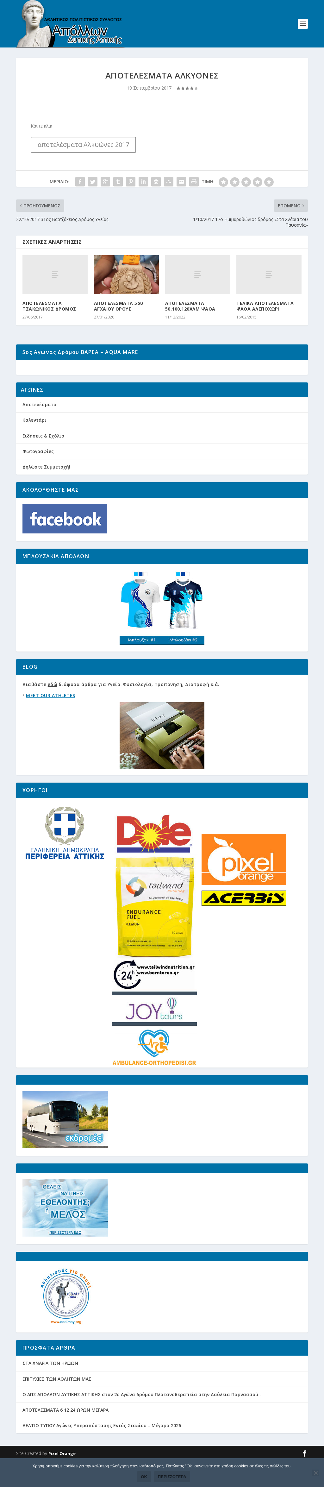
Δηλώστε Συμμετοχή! (46, 493)
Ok (144, 1476)
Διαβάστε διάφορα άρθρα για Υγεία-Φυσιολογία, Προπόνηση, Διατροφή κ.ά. (121, 711)
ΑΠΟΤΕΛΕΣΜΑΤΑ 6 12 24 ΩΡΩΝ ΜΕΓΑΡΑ (65, 1436)
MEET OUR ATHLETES (50, 722)
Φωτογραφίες (38, 478)
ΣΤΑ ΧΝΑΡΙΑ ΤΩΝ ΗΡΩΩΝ (50, 1390)
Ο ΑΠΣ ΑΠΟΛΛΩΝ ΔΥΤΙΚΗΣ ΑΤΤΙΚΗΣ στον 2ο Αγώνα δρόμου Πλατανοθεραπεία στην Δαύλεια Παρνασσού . (141, 1421)
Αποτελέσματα (39, 431)
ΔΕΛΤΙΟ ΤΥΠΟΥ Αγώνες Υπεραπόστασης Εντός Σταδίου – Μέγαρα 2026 (101, 1452)
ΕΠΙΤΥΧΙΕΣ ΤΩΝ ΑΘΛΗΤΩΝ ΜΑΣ (56, 1405)
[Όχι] (315, 1473)
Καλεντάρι (34, 447)
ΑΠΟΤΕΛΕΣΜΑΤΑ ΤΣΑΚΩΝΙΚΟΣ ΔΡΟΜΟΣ (49, 308)
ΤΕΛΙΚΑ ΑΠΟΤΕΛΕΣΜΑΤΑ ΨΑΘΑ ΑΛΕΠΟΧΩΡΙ (265, 308)
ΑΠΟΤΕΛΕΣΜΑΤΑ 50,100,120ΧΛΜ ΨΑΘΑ (190, 308)
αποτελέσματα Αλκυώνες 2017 (83, 147)
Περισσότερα (172, 1476)
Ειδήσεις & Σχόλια (43, 462)
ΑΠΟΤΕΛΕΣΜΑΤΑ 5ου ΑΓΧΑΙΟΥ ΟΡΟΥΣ (118, 308)
